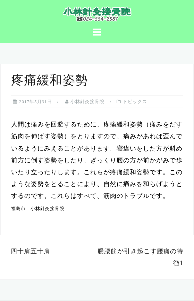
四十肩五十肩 (30, 251)
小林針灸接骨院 (87, 101)
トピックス (135, 101)
